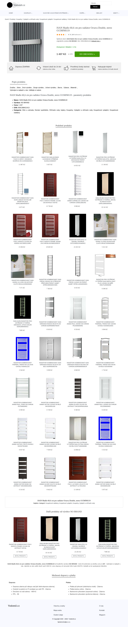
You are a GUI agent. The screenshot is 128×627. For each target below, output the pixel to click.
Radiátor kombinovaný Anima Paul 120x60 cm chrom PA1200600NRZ (105, 404)
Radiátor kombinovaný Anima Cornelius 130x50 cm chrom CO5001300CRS (77, 200)
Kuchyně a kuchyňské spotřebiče (55, 13)
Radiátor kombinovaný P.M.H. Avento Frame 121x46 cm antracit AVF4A (50, 200)
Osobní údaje (58, 615)
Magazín (102, 615)
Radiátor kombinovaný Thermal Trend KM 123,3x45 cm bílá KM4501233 (22, 364)
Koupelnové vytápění (46, 19)
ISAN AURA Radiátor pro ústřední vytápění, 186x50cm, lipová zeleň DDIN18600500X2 (107, 546)
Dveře (82, 13)
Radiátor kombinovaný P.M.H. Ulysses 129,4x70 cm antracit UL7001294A (78, 484)
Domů (11, 13)
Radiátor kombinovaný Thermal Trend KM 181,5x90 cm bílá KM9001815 (105, 444)
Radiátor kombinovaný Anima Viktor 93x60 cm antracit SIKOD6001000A (22, 484)
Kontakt (102, 610)
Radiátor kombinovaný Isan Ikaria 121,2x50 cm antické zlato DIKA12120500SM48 (23, 282)
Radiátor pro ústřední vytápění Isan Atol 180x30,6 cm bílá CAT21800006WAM (105, 159)
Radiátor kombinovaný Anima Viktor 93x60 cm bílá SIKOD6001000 (105, 484)
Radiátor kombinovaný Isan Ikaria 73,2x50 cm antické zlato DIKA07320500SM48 (105, 241)
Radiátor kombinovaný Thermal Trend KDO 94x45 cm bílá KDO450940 (105, 364)
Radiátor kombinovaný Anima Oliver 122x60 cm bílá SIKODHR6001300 (50, 444)
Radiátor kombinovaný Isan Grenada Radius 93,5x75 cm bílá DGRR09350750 (50, 364)
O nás (101, 606)
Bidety (115, 13)
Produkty (12, 19)
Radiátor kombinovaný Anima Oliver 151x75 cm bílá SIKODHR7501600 (50, 484)
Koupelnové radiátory (60, 19)
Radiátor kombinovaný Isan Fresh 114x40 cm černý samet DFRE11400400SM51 (78, 282)
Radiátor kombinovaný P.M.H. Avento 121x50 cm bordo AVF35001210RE (23, 241)
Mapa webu (58, 610)
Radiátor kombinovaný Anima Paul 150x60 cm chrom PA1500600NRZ (78, 323)
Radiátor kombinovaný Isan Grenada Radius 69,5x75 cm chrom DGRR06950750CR (50, 323)
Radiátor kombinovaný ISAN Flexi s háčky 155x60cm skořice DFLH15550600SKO (23, 159)
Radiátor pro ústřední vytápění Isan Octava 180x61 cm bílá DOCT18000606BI (78, 444)
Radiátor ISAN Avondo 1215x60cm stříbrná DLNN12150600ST (50, 159)
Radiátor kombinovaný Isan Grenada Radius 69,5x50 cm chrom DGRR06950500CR (78, 364)
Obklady (99, 13)
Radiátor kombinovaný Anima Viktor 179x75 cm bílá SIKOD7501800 (22, 444)
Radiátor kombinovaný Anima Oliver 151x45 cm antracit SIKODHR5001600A (78, 404)
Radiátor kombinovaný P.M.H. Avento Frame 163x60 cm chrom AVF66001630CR (50, 241)
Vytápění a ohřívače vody (31, 19)
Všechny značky (59, 606)
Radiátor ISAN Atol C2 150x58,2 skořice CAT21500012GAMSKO (77, 241)
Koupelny (27, 13)
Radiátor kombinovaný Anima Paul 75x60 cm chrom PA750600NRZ (22, 404)
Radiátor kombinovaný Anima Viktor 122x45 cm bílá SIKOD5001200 (50, 404)
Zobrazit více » (95, 41)
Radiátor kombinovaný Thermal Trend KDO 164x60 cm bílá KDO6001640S (105, 323)
